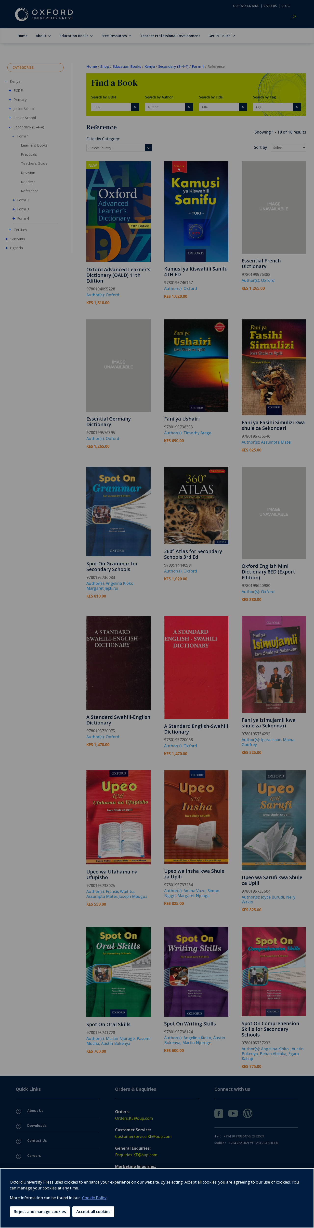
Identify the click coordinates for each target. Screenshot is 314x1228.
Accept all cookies (93, 1211)
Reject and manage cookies (40, 1211)
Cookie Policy (94, 1198)
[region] (157, 1198)
